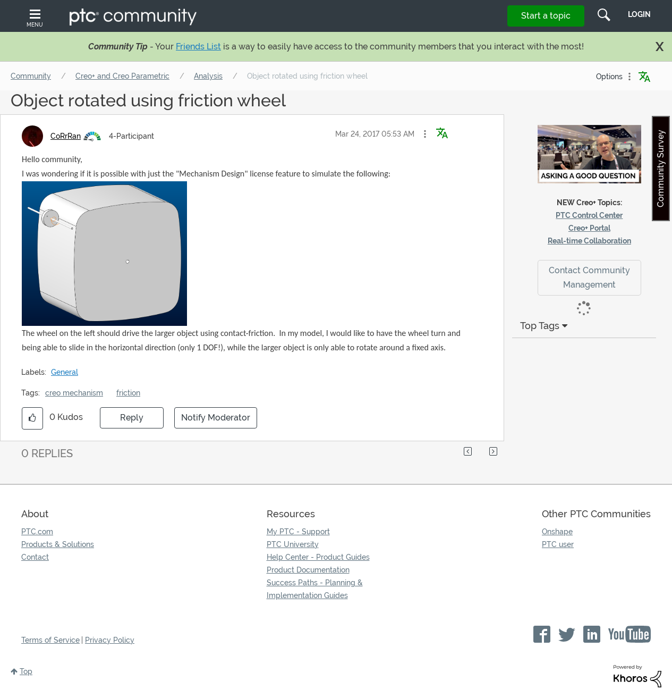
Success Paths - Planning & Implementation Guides (315, 589)
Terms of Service (50, 640)
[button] (424, 133)
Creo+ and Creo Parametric (122, 76)
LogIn (639, 14)
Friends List (198, 46)
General (64, 372)
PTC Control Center (589, 215)
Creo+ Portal (589, 228)
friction (128, 393)
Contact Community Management (589, 277)
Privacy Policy (109, 640)
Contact (35, 557)
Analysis (208, 76)
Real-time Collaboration (589, 241)
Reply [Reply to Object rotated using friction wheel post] (131, 418)
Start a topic (546, 16)
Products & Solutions (57, 544)
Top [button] (26, 671)
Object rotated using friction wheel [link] (307, 76)
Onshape (557, 531)
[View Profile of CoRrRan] (65, 136)
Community (31, 76)
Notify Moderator (215, 418)
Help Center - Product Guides (318, 557)
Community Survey (661, 168)
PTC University (293, 544)
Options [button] (609, 76)
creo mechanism (74, 393)
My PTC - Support (298, 531)
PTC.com (37, 531)
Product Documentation (308, 570)
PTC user (558, 544)
